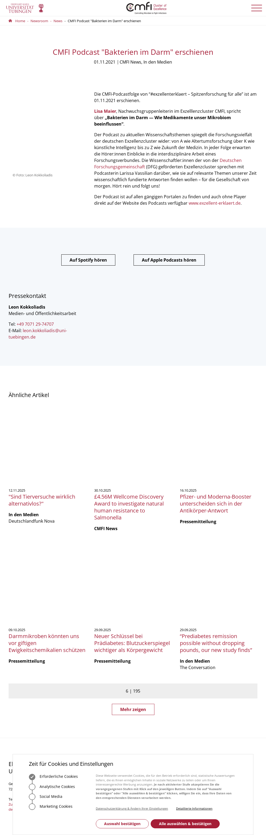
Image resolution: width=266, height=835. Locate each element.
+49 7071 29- (88, 649)
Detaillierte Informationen (194, 808)
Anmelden (219, 662)
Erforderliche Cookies (53, 777)
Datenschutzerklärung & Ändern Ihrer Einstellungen (132, 808)
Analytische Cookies (52, 787)
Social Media (45, 797)
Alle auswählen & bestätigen (185, 823)
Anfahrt (88, 689)
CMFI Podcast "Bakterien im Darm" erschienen (104, 20)
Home (20, 20)
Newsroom (39, 20)
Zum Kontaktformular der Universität (26, 665)
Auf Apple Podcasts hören (169, 260)
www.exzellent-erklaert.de (215, 203)
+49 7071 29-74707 (35, 324)
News (58, 20)
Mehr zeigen (133, 567)
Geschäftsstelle (149, 634)
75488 (103, 649)
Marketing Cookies (51, 806)
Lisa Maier (105, 111)
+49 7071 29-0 (25, 657)
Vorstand (144, 649)
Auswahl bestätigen (122, 823)
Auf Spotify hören (88, 260)
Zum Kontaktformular (100, 673)
